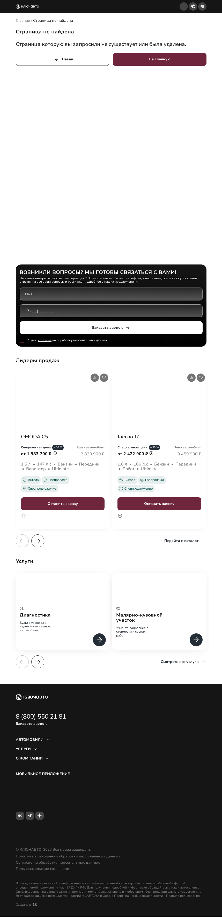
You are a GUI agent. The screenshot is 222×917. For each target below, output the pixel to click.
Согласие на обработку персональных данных (58, 863)
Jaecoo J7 (128, 437)
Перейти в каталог (185, 541)
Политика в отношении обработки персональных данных (68, 856)
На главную (160, 59)
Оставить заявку (63, 504)
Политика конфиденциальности (138, 896)
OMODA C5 (35, 437)
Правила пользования (183, 896)
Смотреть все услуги (183, 662)
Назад (63, 59)
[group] (63, 611)
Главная (23, 20)
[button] (37, 541)
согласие (44, 340)
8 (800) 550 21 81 (41, 717)
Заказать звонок (111, 327)
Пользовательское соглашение (43, 869)
